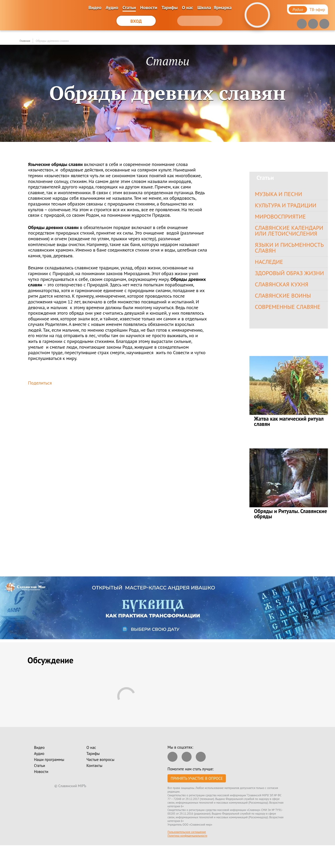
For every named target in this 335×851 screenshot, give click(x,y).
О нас (187, 7)
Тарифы (169, 7)
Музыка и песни (279, 194)
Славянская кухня (282, 288)
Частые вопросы (100, 765)
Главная (25, 41)
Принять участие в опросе (197, 784)
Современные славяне (289, 312)
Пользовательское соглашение (187, 837)
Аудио (112, 7)
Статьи (129, 7)
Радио (298, 9)
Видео (94, 7)
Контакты (94, 771)
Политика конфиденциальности (187, 841)
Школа (204, 7)
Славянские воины (284, 300)
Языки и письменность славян (290, 250)
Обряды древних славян (52, 41)
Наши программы (49, 765)
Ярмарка (223, 7)
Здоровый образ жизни (291, 277)
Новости (148, 7)
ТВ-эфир (317, 9)
